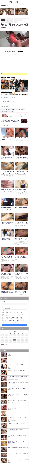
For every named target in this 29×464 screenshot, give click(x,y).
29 (2, 344)
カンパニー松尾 (4, 109)
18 (14, 339)
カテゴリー (4, 306)
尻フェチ (16, 20)
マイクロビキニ (12, 109)
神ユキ (6, 111)
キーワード (4, 301)
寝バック (20, 20)
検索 (14, 324)
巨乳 (7, 20)
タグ (3, 310)
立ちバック (11, 20)
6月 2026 (14, 331)
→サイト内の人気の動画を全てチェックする (9, 101)
